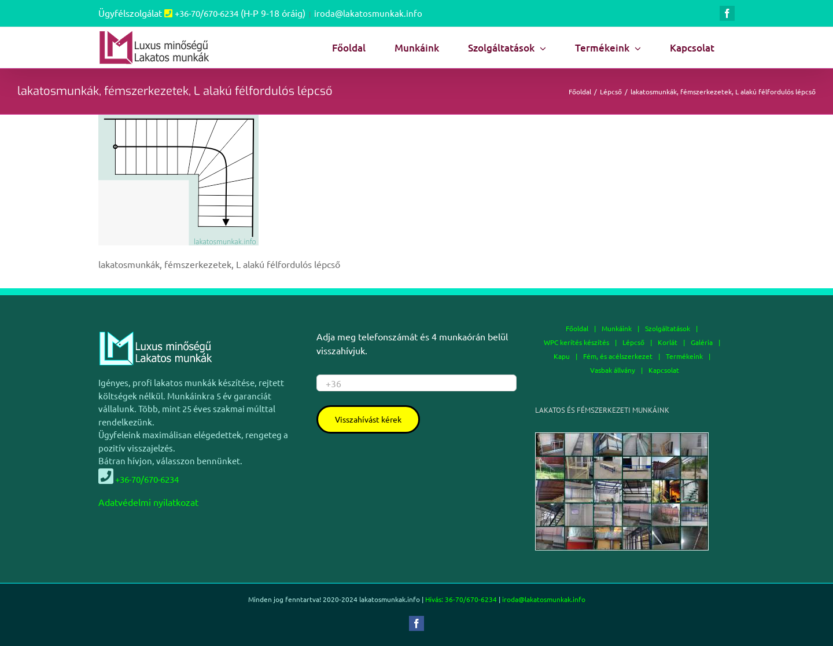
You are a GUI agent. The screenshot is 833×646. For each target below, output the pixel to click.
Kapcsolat (663, 370)
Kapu (562, 356)
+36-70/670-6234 (206, 13)
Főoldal (577, 328)
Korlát (667, 342)
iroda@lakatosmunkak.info (368, 13)
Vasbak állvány (612, 370)
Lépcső (633, 342)
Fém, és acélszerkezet (618, 356)
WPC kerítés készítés (576, 342)
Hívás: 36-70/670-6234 (461, 599)
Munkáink (617, 328)
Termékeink (684, 356)
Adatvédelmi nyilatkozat (148, 502)
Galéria (702, 342)
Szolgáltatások (667, 328)
